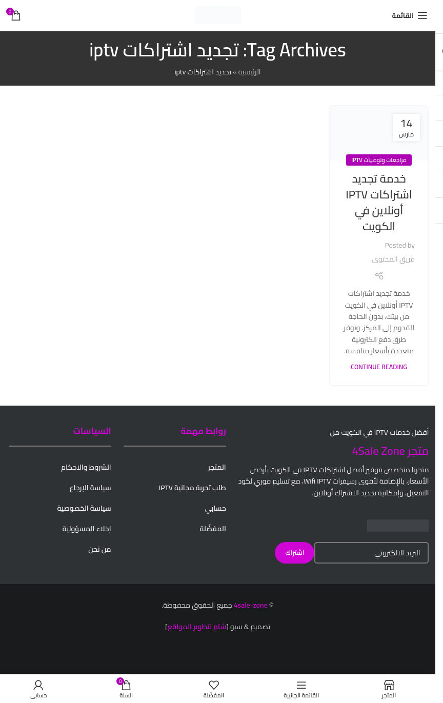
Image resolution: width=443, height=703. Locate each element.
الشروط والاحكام (86, 467)
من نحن (99, 549)
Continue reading (379, 367)
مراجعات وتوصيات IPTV (379, 159)
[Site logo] (218, 15)
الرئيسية (249, 71)
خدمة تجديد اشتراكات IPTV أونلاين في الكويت (379, 202)
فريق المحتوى (393, 259)
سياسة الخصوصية (84, 508)
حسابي (215, 508)
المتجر (217, 467)
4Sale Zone (378, 450)
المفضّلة (213, 528)
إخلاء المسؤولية (87, 528)
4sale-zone (251, 605)
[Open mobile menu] (410, 15)
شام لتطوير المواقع (197, 626)
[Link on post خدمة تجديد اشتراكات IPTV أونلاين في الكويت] (379, 133)
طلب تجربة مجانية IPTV (192, 487)
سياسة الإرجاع (90, 487)
